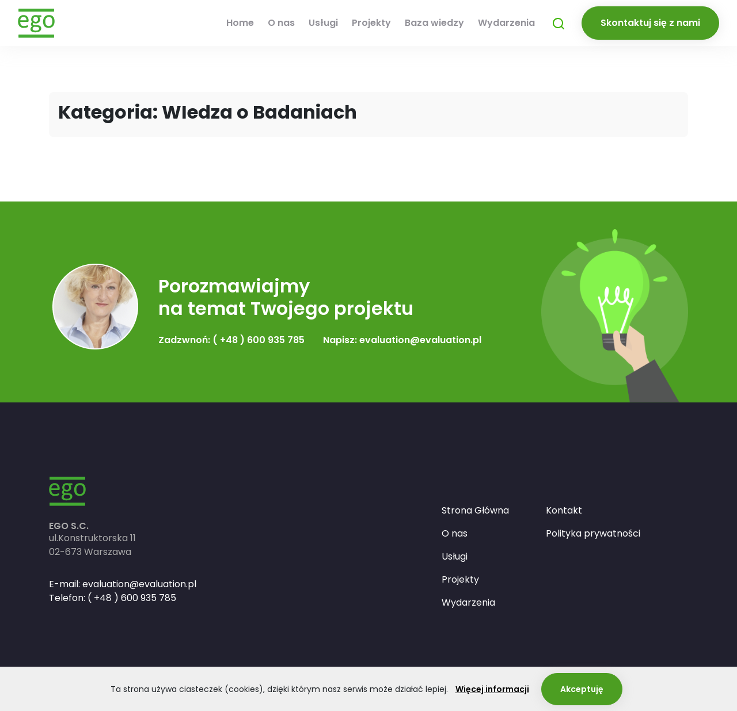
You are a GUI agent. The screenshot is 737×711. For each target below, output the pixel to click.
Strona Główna (475, 510)
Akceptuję (581, 689)
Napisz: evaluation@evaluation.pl (402, 340)
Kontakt (564, 510)
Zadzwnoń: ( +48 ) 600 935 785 (231, 340)
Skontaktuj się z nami (650, 22)
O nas (281, 22)
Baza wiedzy (434, 22)
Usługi (323, 22)
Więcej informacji (492, 689)
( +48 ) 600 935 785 (132, 597)
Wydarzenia (506, 22)
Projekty (371, 22)
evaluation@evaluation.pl (139, 584)
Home (240, 22)
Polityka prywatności (593, 533)
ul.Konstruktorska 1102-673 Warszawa (92, 544)
